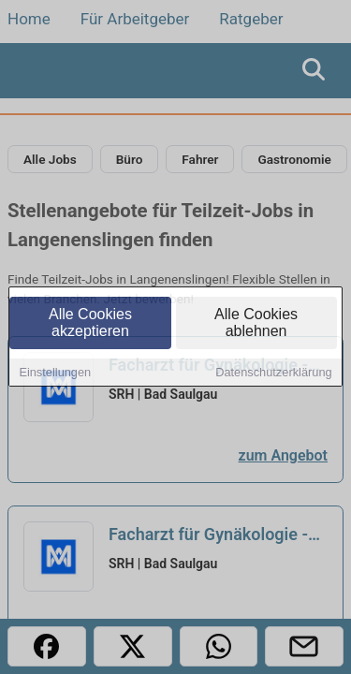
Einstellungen (55, 374)
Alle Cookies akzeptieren (90, 324)
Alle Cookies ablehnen (256, 324)
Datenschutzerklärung (273, 374)
